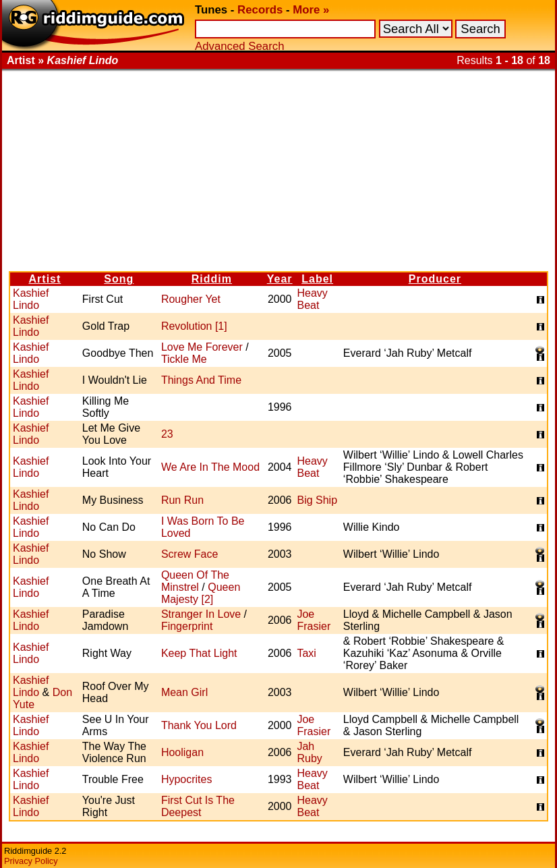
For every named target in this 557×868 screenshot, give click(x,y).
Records (260, 9)
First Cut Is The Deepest (198, 806)
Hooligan (182, 752)
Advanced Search (239, 46)
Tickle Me (184, 359)
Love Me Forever (202, 347)
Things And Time (201, 380)
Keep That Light (199, 653)
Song (119, 279)
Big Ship (317, 500)
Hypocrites (186, 779)
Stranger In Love (201, 614)
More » (311, 9)
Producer (435, 279)
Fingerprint (186, 626)
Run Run (182, 500)
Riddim (212, 279)
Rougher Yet (191, 299)
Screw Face (189, 554)
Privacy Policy (31, 861)
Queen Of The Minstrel (195, 581)
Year (280, 279)
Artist (45, 279)
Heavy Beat (312, 299)
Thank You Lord (199, 725)
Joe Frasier (313, 620)
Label (317, 279)
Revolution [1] (194, 326)
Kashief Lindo (31, 299)
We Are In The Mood (210, 467)
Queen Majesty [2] (200, 593)
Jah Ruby (309, 752)
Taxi (306, 653)
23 (167, 434)
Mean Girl (184, 692)
